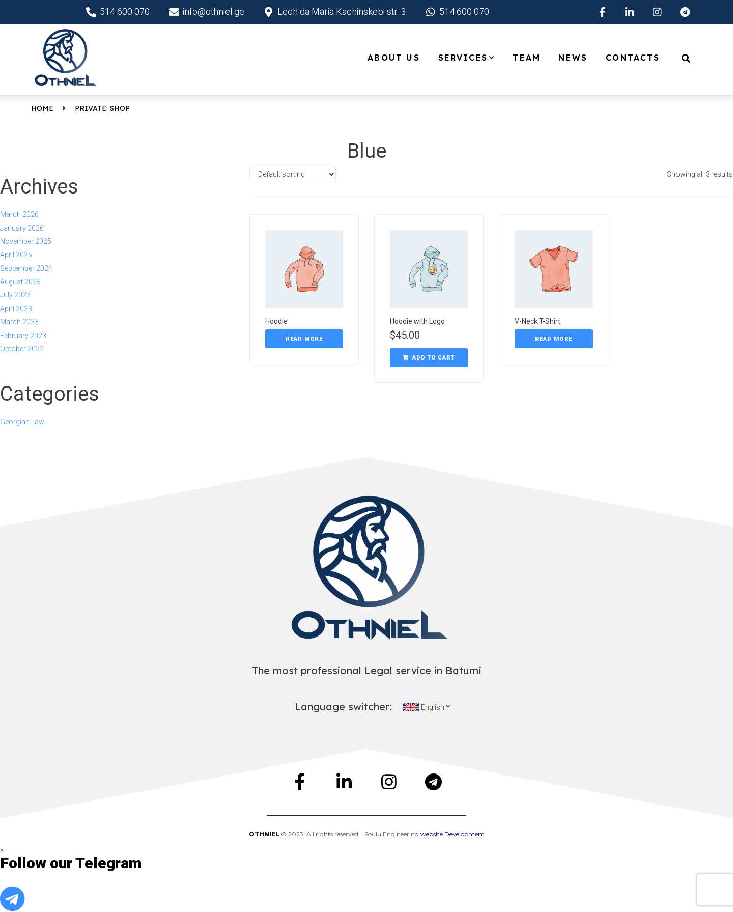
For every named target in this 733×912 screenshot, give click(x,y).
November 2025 (25, 241)
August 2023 (20, 282)
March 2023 (19, 322)
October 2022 (22, 349)
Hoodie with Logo (417, 321)
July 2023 (15, 295)
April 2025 (16, 255)
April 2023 (16, 309)
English (436, 707)
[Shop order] (292, 174)
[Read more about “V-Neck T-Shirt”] (554, 339)
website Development (452, 834)
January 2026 (22, 228)
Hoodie (276, 321)
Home (42, 108)
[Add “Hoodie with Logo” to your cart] (429, 358)
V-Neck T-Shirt (537, 321)
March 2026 (19, 214)
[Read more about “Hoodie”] (304, 339)
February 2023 (23, 335)
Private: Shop (102, 108)
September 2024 (26, 268)
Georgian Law (22, 422)
